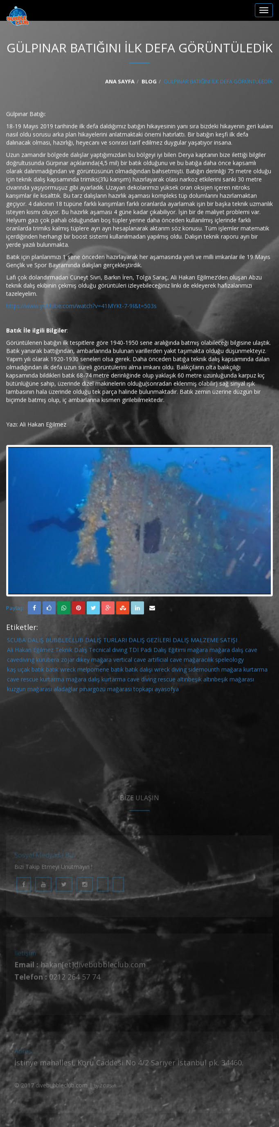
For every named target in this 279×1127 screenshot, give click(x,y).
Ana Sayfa (120, 82)
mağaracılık (199, 661)
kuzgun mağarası (29, 690)
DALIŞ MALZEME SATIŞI (205, 641)
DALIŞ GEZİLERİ (149, 641)
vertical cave (129, 661)
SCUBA (16, 641)
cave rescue (22, 681)
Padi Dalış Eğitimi (163, 651)
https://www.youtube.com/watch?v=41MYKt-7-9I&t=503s (81, 307)
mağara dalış (226, 651)
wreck (68, 671)
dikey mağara (94, 661)
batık (52, 671)
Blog (149, 82)
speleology (229, 661)
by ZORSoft (105, 1089)
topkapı (143, 690)
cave (251, 651)
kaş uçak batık (25, 671)
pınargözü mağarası (105, 690)
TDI (134, 651)
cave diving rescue (151, 681)
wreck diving (170, 671)
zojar (67, 661)
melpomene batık (100, 671)
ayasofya (167, 690)
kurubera (47, 661)
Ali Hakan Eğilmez (30, 651)
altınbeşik (189, 681)
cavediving (20, 661)
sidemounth (204, 671)
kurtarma (52, 681)
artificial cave (165, 661)
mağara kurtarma (244, 671)
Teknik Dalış (71, 651)
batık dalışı (139, 671)
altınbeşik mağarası (228, 681)
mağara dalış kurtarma (96, 681)
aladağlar (66, 690)
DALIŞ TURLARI (106, 641)
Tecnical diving (108, 651)
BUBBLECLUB (64, 641)
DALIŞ (35, 641)
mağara (197, 651)
